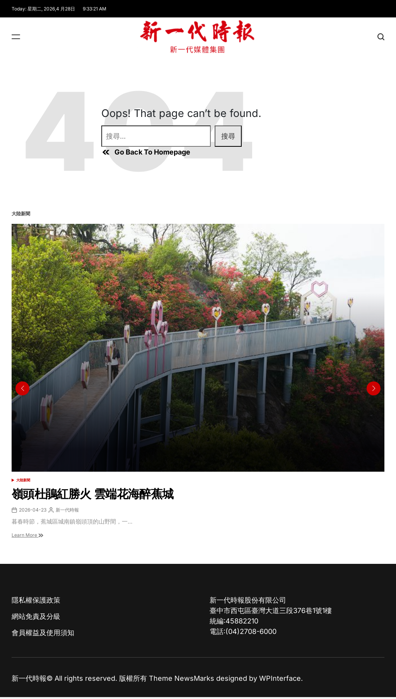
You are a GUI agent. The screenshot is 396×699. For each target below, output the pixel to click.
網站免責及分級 (36, 616)
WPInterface (280, 678)
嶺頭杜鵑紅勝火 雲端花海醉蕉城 (92, 494)
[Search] (380, 36)
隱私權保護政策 (36, 600)
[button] (374, 388)
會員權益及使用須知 (43, 633)
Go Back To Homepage (145, 152)
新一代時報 (67, 510)
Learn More (27, 535)
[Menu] (16, 36)
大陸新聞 (23, 480)
